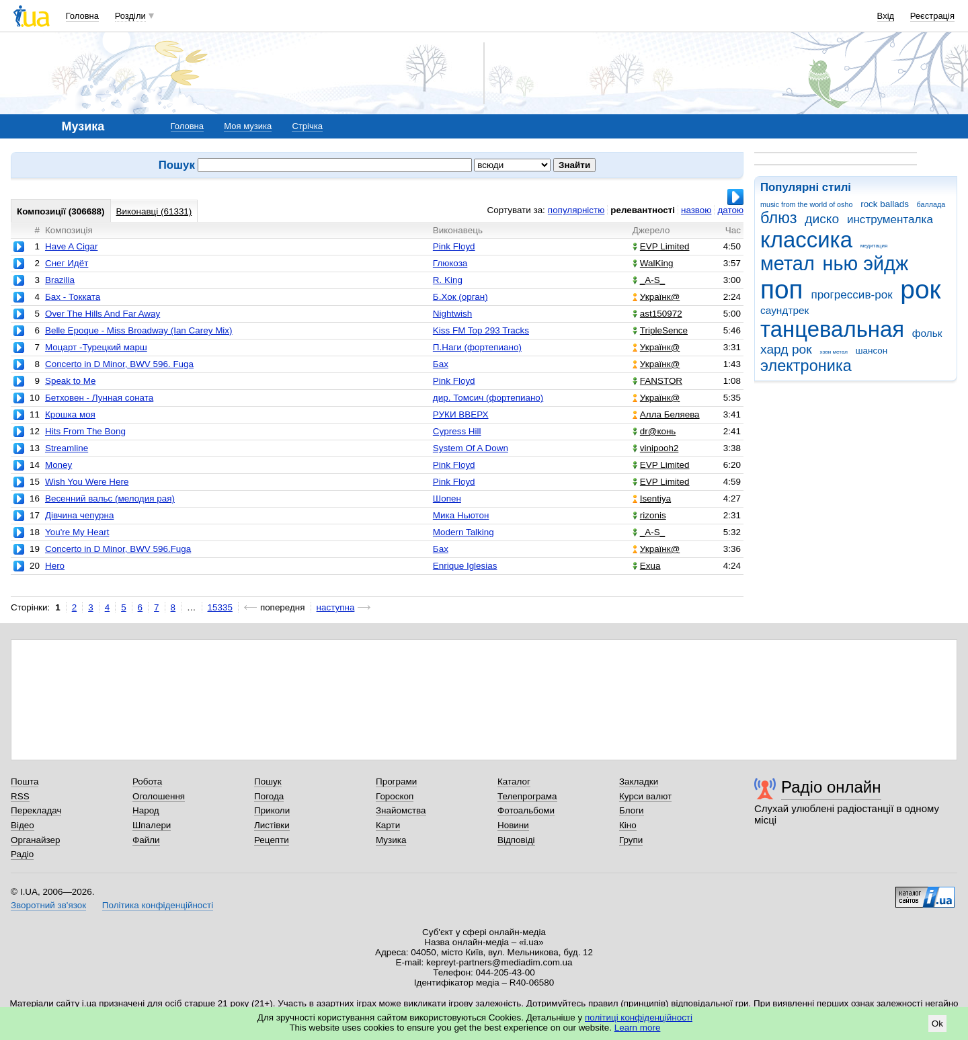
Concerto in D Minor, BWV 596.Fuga (118, 549)
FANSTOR (657, 381)
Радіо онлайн (831, 787)
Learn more (637, 1028)
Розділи (130, 16)
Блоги (631, 810)
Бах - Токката (72, 297)
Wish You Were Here (86, 482)
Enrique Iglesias (465, 566)
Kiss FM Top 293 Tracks (481, 330)
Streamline (66, 448)
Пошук (268, 781)
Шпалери (151, 825)
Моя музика (248, 126)
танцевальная (832, 329)
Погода (269, 796)
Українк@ (656, 297)
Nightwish (452, 314)
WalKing (653, 263)
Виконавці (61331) (154, 211)
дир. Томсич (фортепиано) (488, 398)
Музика (391, 840)
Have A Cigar (71, 246)
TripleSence (660, 330)
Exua (647, 566)
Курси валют (645, 796)
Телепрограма (527, 796)
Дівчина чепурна (79, 515)
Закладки (638, 781)
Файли (146, 840)
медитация (874, 246)
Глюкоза (450, 263)
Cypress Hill (457, 431)
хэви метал (833, 352)
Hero (55, 566)
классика (806, 239)
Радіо (22, 854)
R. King (447, 280)
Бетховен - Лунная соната (99, 398)
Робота (147, 781)
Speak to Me (70, 381)
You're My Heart (77, 532)
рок (920, 289)
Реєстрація (932, 16)
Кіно (628, 825)
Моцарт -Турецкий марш (96, 347)
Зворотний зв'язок (48, 905)
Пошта (24, 781)
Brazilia (60, 280)
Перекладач (36, 810)
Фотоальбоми (526, 810)
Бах (440, 364)
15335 (220, 607)
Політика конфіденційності (157, 905)
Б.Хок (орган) (460, 297)
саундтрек (784, 310)
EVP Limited (661, 246)
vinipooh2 (656, 448)
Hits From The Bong (85, 431)
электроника (806, 365)
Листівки (272, 825)
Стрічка (307, 126)
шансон (871, 351)
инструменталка (890, 219)
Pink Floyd (454, 246)
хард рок (786, 349)
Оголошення (158, 796)
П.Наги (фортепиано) (477, 347)
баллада (931, 204)
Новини (513, 825)
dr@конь (654, 431)
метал (787, 263)
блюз (778, 218)
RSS (20, 796)
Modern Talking (463, 532)
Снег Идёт (66, 263)
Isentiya (652, 498)
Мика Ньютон (461, 515)
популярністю (576, 210)
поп (781, 289)
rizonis (649, 515)
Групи (631, 840)
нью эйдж (866, 263)
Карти (388, 825)
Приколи (272, 810)
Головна (82, 16)
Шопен (447, 498)
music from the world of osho (806, 204)
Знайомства (401, 810)
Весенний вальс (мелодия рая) (110, 498)
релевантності (642, 210)
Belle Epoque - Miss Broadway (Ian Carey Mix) (139, 330)
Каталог (513, 781)
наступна (336, 607)
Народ (145, 810)
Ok (937, 1023)
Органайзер (35, 840)
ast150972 (657, 314)
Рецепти (271, 840)
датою (730, 210)
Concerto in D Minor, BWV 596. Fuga (119, 364)
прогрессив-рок (851, 294)
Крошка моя (70, 414)
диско (822, 219)
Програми (396, 781)
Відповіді (516, 840)
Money (58, 465)
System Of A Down (470, 448)
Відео (22, 825)
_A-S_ (649, 280)
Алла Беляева (666, 414)
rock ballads (884, 204)
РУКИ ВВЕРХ (461, 414)
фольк (927, 333)
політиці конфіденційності (638, 1017)
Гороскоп (394, 796)
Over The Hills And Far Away (102, 314)
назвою (696, 210)
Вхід (886, 16)
